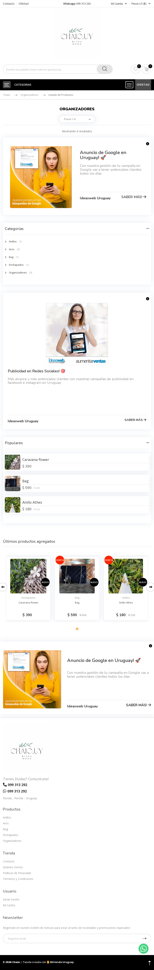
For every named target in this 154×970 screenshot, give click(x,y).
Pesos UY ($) (141, 3)
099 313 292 (83, 3)
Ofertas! (24, 3)
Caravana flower (35, 459)
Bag (11, 257)
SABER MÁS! (133, 197)
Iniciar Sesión (11, 899)
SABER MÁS (135, 420)
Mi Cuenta (119, 3)
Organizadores (29, 95)
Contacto (9, 3)
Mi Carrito (9, 905)
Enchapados (16, 264)
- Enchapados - (28, 597)
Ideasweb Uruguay (95, 198)
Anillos (13, 241)
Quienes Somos (13, 867)
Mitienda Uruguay (60, 962)
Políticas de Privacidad (17, 873)
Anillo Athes (32, 502)
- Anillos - (126, 597)
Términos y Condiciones (18, 879)
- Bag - (77, 597)
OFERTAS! (143, 84)
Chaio (6, 95)
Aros (11, 249)
